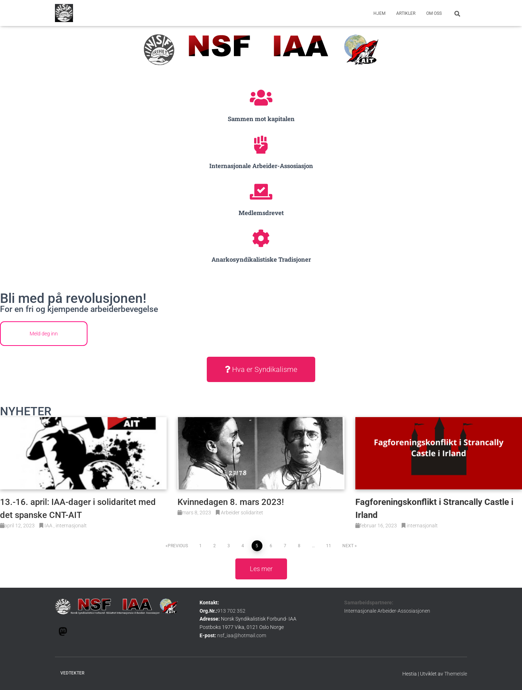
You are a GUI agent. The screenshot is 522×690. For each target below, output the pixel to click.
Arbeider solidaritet (242, 512)
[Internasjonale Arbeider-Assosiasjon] (261, 145)
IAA (49, 525)
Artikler (405, 13)
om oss (434, 13)
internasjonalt (71, 525)
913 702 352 (231, 611)
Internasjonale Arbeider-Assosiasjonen (387, 611)
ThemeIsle (455, 674)
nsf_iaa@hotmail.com (241, 635)
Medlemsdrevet (261, 213)
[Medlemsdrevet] (261, 192)
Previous (178, 545)
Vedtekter (72, 673)
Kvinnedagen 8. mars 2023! (230, 502)
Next (348, 545)
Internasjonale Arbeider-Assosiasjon (261, 166)
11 (328, 545)
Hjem (379, 13)
